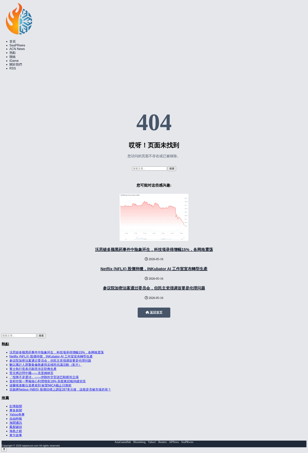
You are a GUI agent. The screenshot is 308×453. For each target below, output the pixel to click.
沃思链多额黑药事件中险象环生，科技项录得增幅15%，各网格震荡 (154, 249)
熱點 (12, 52)
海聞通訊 (15, 422)
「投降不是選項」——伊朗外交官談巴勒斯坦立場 (44, 377)
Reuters (162, 442)
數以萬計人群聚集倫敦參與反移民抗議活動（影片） (45, 364)
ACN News (17, 49)
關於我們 (15, 64)
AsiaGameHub (123, 442)
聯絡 (12, 56)
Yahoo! (152, 442)
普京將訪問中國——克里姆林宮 (31, 373)
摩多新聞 (15, 410)
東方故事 (15, 435)
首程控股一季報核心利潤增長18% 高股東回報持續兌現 (47, 381)
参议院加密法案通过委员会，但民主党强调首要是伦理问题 (154, 288)
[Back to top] (4, 449)
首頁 (12, 41)
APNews (174, 442)
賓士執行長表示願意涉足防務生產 (33, 369)
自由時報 (15, 418)
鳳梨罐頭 (15, 427)
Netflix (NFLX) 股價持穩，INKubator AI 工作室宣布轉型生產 (154, 269)
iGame (14, 60)
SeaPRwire (17, 45)
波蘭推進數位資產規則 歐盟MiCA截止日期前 (40, 385)
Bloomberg (139, 442)
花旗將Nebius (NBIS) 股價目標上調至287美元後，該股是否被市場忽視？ (60, 389)
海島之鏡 (15, 431)
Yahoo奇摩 (17, 414)
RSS (12, 68)
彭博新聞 (15, 406)
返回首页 (154, 312)
